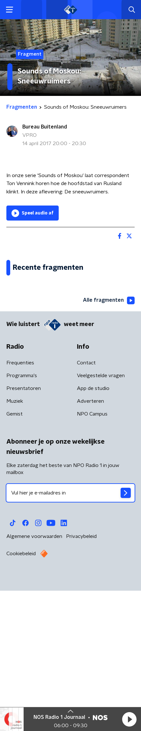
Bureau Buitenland (44, 126)
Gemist (14, 558)
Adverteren (90, 545)
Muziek (14, 545)
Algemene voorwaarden (34, 680)
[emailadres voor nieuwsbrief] (70, 637)
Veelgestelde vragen (101, 520)
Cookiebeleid (21, 698)
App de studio (93, 532)
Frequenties (20, 507)
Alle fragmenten (109, 445)
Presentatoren (23, 532)
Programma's (21, 520)
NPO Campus (92, 558)
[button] (129, 719)
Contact (86, 507)
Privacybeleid (81, 680)
